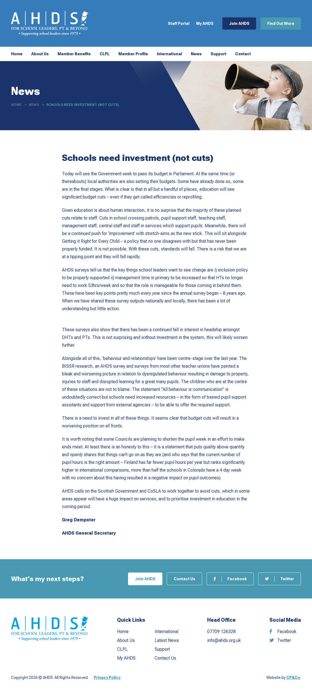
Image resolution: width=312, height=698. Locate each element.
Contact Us (184, 579)
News (196, 54)
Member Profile (133, 54)
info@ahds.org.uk (224, 640)
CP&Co (293, 677)
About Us (40, 54)
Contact (243, 54)
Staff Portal (178, 23)
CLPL (105, 54)
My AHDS (205, 23)
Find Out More (280, 23)
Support (218, 54)
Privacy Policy (107, 677)
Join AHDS (239, 23)
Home (16, 54)
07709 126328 (221, 631)
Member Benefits (74, 54)
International (169, 54)
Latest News (167, 640)
